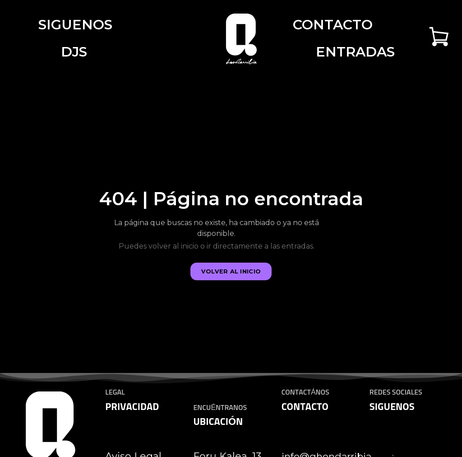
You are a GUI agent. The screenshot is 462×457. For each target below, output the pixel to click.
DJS (74, 51)
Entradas (355, 51)
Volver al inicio (231, 271)
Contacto (333, 24)
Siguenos (75, 24)
